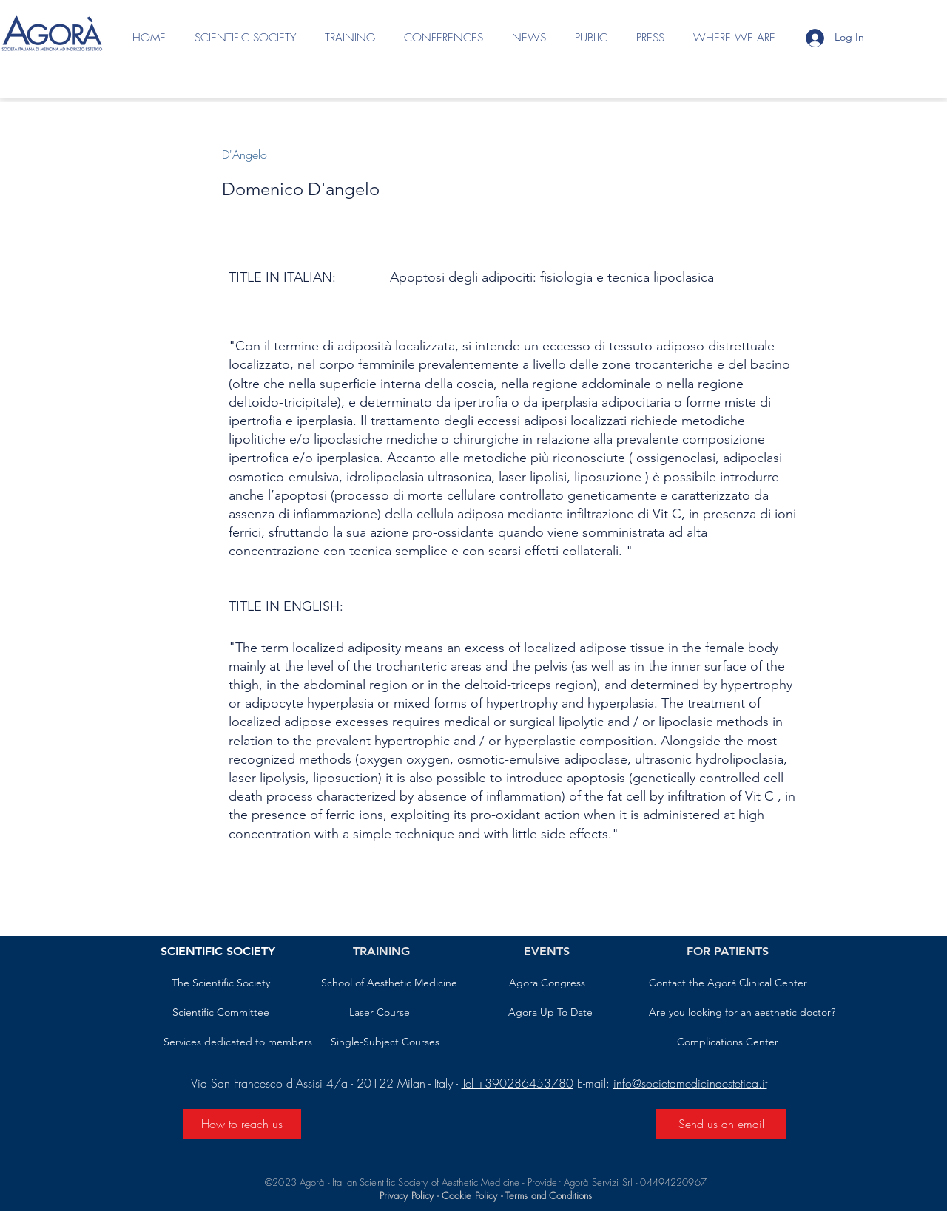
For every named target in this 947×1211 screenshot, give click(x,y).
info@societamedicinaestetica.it (690, 1083)
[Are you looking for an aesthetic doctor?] (742, 1012)
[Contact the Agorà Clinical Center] (728, 983)
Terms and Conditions (549, 1195)
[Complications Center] (727, 1042)
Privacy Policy (407, 1195)
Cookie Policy (470, 1195)
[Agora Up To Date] (550, 1012)
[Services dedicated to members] (238, 1042)
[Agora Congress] (547, 983)
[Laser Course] (379, 1012)
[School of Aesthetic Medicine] (389, 983)
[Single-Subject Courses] (385, 1042)
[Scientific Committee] (221, 1012)
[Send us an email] (721, 1124)
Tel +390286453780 (517, 1083)
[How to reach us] (242, 1124)
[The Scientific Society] (221, 983)
